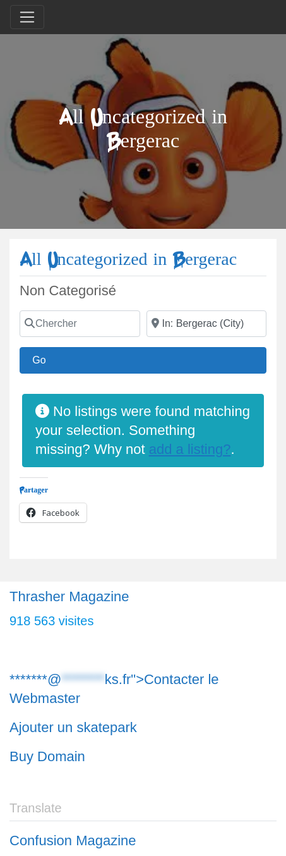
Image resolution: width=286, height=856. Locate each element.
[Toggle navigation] (27, 17)
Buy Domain (47, 756)
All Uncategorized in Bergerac (128, 259)
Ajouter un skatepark (73, 727)
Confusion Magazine (72, 840)
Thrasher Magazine (69, 596)
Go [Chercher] (45, 358)
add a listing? (190, 449)
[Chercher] (80, 323)
